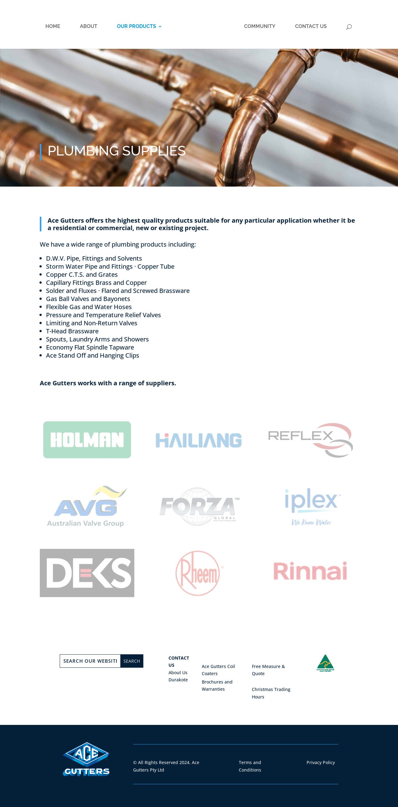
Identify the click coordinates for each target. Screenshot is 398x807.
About (88, 26)
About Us (178, 672)
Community (259, 26)
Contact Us (311, 26)
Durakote (178, 680)
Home (52, 26)
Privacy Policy (321, 762)
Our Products (136, 26)
